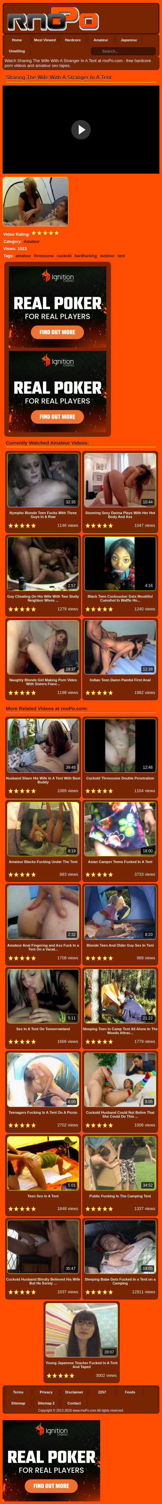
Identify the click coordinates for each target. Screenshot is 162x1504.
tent (121, 256)
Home (17, 40)
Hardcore (73, 40)
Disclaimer (74, 1392)
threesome (44, 256)
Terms (18, 1392)
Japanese (129, 40)
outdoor (107, 256)
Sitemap (18, 1403)
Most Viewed (45, 40)
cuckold (64, 256)
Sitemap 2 (46, 1403)
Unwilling (17, 51)
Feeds (130, 1392)
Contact (74, 1403)
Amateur (101, 40)
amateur (23, 256)
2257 (102, 1392)
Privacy (46, 1392)
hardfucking (85, 256)
